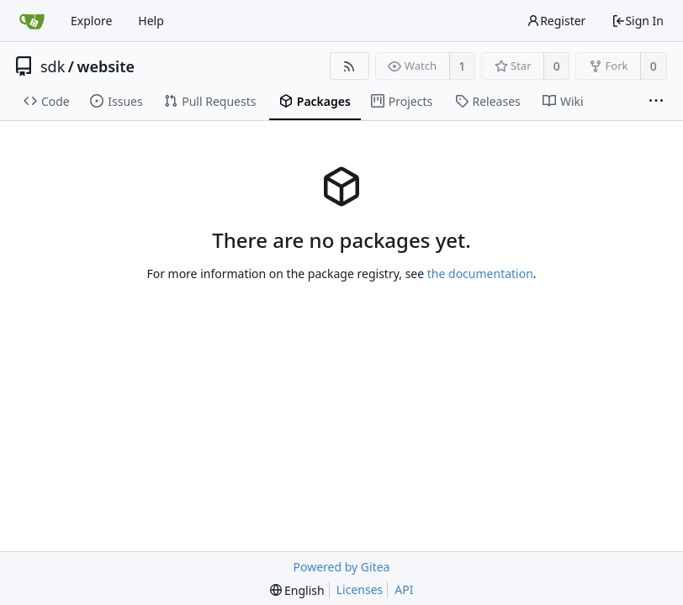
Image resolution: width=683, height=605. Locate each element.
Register (556, 21)
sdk (52, 66)
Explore (91, 21)
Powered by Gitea (342, 567)
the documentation (480, 273)
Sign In (638, 21)
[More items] (656, 101)
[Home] (32, 21)
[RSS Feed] (349, 66)
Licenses (360, 589)
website (106, 66)
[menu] (297, 590)
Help (151, 21)
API (403, 589)
